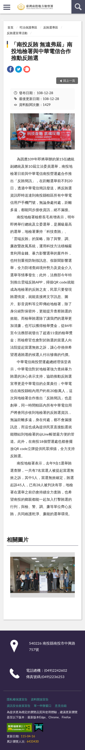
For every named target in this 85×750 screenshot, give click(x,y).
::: (3, 3)
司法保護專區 (28, 27)
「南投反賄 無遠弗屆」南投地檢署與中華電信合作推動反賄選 (41, 51)
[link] (10, 70)
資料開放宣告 (40, 699)
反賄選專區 (50, 27)
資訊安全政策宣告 (18, 705)
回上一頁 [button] (69, 80)
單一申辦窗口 (42, 705)
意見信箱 (61, 705)
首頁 (10, 27)
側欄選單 (6, 7)
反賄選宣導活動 (17, 33)
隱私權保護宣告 (17, 699)
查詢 (78, 7)
